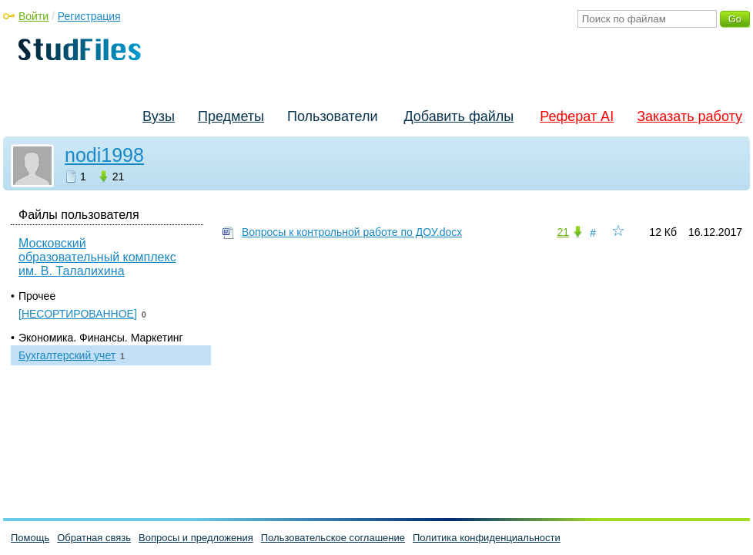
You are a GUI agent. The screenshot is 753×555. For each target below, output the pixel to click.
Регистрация (89, 16)
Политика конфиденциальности (487, 537)
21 (563, 232)
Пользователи (332, 116)
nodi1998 (104, 155)
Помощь (30, 537)
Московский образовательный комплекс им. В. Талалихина (97, 257)
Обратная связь (94, 537)
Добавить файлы (458, 116)
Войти (33, 16)
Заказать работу (689, 116)
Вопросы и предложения (196, 537)
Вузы (158, 116)
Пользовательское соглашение (333, 537)
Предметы (231, 116)
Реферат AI (577, 116)
